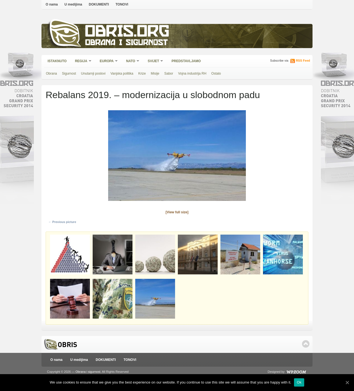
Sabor (168, 73)
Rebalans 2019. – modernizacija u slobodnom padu (153, 95)
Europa (107, 61)
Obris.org (127, 32)
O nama (52, 4)
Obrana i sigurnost (126, 43)
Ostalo (216, 73)
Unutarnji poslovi (93, 73)
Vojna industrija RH (192, 73)
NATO (131, 61)
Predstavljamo (186, 61)
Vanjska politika (121, 73)
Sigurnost (69, 73)
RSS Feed (303, 60)
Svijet (153, 61)
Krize (142, 73)
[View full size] (177, 212)
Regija (81, 61)
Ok (299, 382)
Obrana (51, 73)
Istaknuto (57, 61)
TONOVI (122, 4)
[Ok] (347, 382)
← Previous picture (62, 222)
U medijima (73, 4)
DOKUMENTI (99, 4)
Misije (155, 73)
